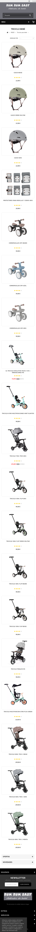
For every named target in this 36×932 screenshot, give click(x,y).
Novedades (7, 862)
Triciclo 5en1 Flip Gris (18, 498)
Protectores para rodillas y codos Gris (18, 200)
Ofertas (6, 857)
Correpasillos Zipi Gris (18, 328)
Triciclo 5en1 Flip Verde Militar (18, 541)
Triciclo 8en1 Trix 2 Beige (18, 754)
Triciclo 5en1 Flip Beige (17, 626)
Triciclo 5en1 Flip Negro (18, 584)
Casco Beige (18, 72)
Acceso (34, 1)
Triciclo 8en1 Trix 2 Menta (18, 839)
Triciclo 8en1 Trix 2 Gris (18, 797)
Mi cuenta (5, 919)
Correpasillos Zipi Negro (18, 243)
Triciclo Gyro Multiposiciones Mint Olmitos (18, 413)
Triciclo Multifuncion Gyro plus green (18, 711)
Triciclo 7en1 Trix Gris (18, 456)
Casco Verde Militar (18, 115)
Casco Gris (18, 158)
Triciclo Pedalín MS (18, 669)
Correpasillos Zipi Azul (18, 285)
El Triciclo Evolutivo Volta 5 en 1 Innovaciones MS (18, 371)
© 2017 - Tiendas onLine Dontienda (18, 929)
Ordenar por (14, 38)
